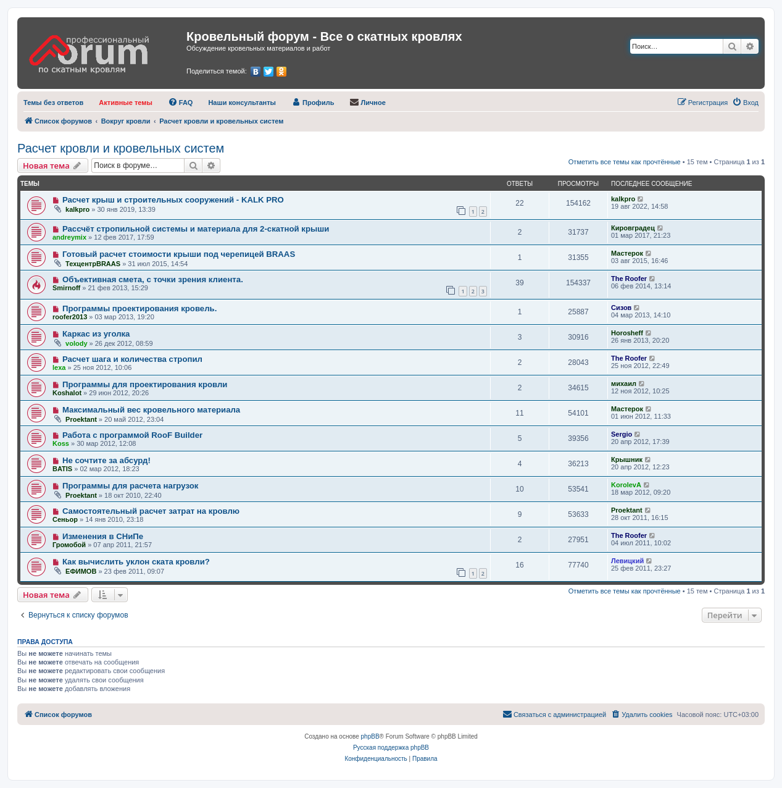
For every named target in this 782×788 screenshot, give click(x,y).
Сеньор (65, 519)
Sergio (621, 434)
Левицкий (627, 560)
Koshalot (66, 392)
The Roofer (629, 278)
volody (76, 343)
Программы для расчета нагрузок (130, 485)
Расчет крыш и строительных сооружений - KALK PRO (173, 199)
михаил (623, 383)
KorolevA (626, 484)
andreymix (69, 237)
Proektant (81, 419)
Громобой (69, 544)
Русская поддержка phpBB (391, 747)
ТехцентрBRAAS (92, 263)
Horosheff (627, 333)
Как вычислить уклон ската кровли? (136, 561)
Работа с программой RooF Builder (132, 435)
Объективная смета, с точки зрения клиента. (152, 279)
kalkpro (77, 209)
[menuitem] (53, 102)
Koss (60, 443)
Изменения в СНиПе (102, 536)
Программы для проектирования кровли (145, 384)
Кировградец (633, 228)
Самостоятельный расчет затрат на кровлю (150, 511)
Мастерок (627, 253)
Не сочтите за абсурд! (106, 460)
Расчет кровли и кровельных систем (120, 148)
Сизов (621, 307)
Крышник (627, 459)
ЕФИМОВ (80, 571)
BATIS (62, 468)
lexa (58, 367)
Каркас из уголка (96, 333)
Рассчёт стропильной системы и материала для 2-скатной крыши (195, 228)
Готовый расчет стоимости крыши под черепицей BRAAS (178, 254)
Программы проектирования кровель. (139, 308)
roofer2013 (69, 317)
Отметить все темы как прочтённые (624, 162)
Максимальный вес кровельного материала (151, 409)
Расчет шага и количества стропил (132, 359)
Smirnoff (66, 287)
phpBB (370, 736)
